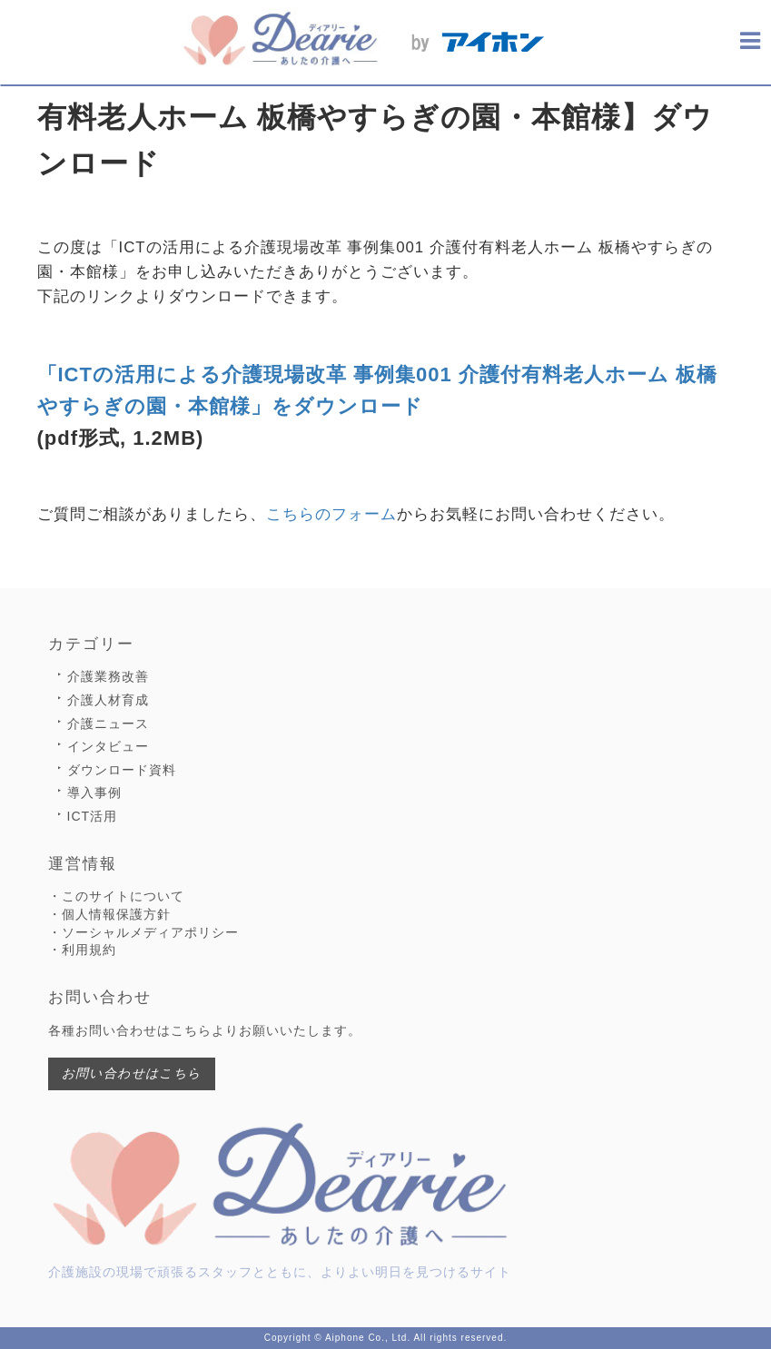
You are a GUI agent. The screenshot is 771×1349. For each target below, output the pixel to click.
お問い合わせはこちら (132, 1073)
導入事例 (94, 792)
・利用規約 (82, 949)
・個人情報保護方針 (109, 914)
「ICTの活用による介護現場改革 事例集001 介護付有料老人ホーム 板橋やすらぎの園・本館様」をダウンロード (377, 390)
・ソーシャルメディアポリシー (143, 932)
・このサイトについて (116, 896)
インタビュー (108, 746)
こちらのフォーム (331, 514)
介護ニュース (108, 723)
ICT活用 (92, 816)
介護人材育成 (108, 700)
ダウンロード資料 (121, 770)
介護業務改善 (108, 676)
